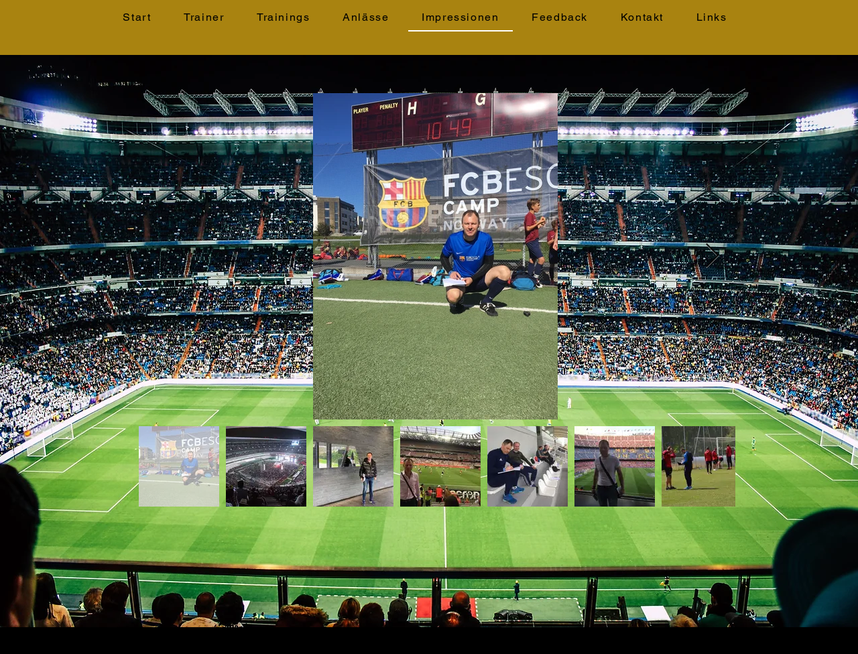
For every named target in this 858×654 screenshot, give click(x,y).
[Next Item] (712, 256)
